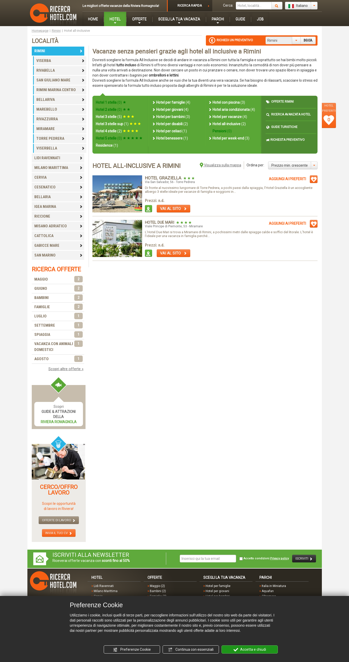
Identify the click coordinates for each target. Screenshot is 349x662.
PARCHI (218, 19)
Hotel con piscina (226, 102)
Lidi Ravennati (104, 586)
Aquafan (268, 591)
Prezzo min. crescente (289, 165)
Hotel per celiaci (169, 131)
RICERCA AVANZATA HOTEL (288, 114)
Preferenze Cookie (132, 649)
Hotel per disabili (170, 124)
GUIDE (240, 19)
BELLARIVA (60, 99)
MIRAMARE (60, 128)
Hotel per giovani (170, 110)
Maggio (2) (157, 586)
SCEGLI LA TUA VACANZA (179, 19)
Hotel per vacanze (227, 117)
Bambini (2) (158, 591)
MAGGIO (58, 279)
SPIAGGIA (58, 335)
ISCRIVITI (304, 559)
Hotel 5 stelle (119, 138)
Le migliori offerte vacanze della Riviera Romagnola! (120, 6)
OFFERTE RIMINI (280, 102)
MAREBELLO (60, 109)
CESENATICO (58, 187)
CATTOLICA (58, 235)
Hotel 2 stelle (113, 110)
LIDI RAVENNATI (58, 158)
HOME (93, 19)
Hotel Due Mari (160, 222)
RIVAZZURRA (60, 119)
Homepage (40, 31)
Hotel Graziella (163, 177)
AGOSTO (58, 359)
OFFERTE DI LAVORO (59, 520)
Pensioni (222, 131)
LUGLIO (58, 316)
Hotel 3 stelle (115, 117)
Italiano (298, 6)
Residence (107, 145)
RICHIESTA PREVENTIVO (285, 140)
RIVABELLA (60, 70)
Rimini (56, 31)
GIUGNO (58, 289)
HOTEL (115, 19)
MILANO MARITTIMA (58, 167)
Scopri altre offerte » (65, 369)
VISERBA (60, 60)
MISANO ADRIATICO (58, 226)
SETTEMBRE (58, 325)
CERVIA (58, 177)
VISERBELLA (60, 148)
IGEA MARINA (58, 206)
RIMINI (58, 51)
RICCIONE (58, 216)
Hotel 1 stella (111, 102)
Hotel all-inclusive (227, 124)
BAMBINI (58, 298)
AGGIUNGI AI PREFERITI (287, 179)
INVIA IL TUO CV (58, 533)
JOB (260, 19)
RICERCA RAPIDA (189, 5)
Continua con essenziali (191, 649)
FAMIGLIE (58, 307)
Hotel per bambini (171, 117)
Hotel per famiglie (171, 102)
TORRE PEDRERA (60, 138)
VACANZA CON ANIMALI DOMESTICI (58, 346)
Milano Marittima (106, 591)
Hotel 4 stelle (117, 131)
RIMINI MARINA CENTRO (60, 90)
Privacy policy (279, 558)
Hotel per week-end (228, 138)
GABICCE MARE (58, 245)
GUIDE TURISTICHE (282, 127)
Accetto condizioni (264, 558)
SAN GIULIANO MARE (60, 80)
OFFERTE (139, 19)
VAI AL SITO (173, 208)
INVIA (308, 40)
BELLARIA (58, 197)
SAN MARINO (58, 255)
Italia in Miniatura (274, 586)
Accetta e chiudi (250, 649)
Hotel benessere (170, 138)
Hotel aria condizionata (231, 110)
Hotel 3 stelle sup (118, 124)
